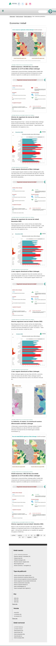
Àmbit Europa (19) (18, 632)
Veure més (14, 604)
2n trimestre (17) (18, 616)
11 (34, 535)
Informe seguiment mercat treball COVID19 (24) (25, 581)
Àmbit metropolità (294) (19, 634)
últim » (35, 537)
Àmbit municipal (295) (19, 637)
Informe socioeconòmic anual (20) (22, 582)
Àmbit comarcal (19, 16)
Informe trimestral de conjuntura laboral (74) (24, 577)
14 (44, 535)
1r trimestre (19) (17, 614)
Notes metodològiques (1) (20, 586)
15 (19, 537)
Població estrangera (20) (19, 560)
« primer (13, 535)
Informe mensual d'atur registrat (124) (22, 575)
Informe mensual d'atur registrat (20, 167)
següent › (29, 537)
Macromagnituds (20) (19, 563)
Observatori (12, 16)
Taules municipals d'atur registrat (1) (22, 588)
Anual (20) (16, 612)
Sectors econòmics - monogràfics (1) (22, 565)
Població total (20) (18, 558)
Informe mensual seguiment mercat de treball (23, 115)
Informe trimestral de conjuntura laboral (22, 64)
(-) (14, 554)
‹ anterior (19, 535)
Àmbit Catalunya (28, 16)
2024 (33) (16, 601)
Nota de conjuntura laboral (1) (21, 584)
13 (41, 535)
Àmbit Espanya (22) (18, 630)
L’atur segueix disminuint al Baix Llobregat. (25, 271)
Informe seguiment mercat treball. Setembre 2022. (27, 524)
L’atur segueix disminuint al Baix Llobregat (25, 169)
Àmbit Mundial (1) (18, 636)
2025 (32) (16, 600)
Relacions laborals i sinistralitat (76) (22, 556)
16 (22, 537)
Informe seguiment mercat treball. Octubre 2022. (27, 321)
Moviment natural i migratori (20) (21, 561)
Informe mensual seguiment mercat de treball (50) (25, 579)
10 (31, 535)
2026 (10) (16, 598)
